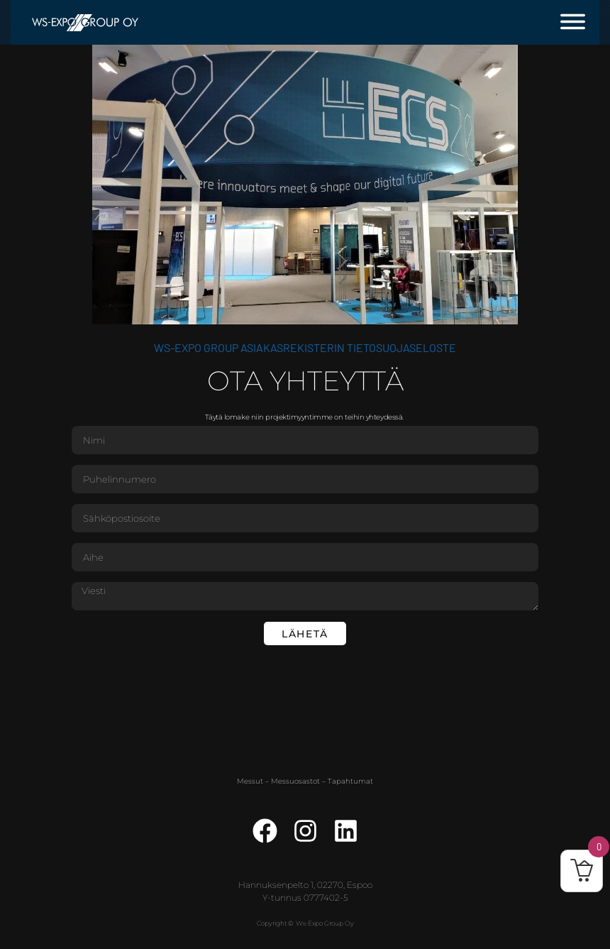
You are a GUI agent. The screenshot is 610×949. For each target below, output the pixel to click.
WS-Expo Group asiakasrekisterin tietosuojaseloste (305, 347)
